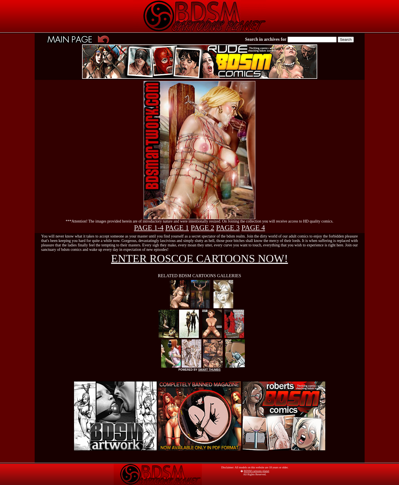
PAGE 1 (177, 228)
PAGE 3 (228, 228)
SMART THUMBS (209, 369)
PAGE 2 (202, 228)
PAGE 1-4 (149, 228)
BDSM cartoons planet (256, 471)
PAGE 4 (253, 228)
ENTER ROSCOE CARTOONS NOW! (199, 258)
